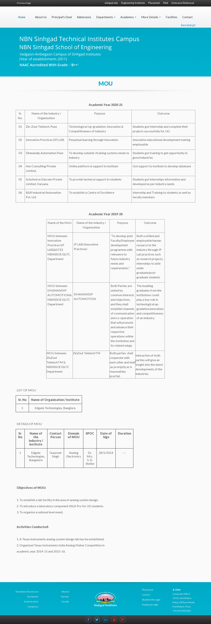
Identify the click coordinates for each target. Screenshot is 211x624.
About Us (41, 17)
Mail (165, 2)
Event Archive (31, 601)
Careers (146, 594)
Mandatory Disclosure (27, 591)
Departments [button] (105, 17)
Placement (154, 2)
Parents (65, 596)
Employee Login (150, 604)
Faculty (65, 601)
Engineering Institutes (133, 2)
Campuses (33, 606)
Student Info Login (151, 599)
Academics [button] (128, 17)
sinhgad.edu (111, 2)
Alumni (65, 591)
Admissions (84, 17)
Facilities (171, 17)
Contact (187, 17)
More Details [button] (151, 17)
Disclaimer (32, 596)
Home (21, 17)
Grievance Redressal (182, 2)
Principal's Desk (62, 17)
